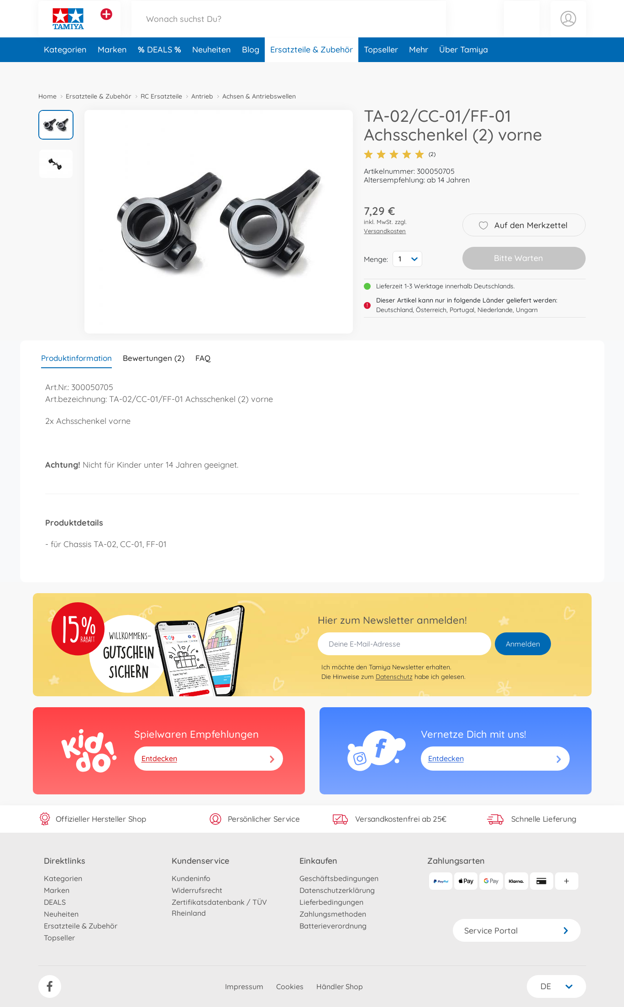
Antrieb (202, 96)
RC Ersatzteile (161, 96)
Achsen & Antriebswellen (259, 96)
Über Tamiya (463, 70)
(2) (399, 154)
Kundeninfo (191, 878)
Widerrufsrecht (197, 890)
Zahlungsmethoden (332, 913)
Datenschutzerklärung (337, 890)
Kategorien (65, 70)
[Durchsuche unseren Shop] (288, 29)
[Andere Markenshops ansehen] (106, 25)
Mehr (418, 70)
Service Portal (516, 930)
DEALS (160, 70)
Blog (250, 70)
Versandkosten (385, 231)
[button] (522, 29)
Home (47, 96)
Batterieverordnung (333, 925)
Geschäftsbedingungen (338, 878)
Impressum (244, 986)
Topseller (381, 70)
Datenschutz (394, 677)
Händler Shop (339, 986)
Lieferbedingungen (331, 902)
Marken (112, 70)
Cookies (290, 986)
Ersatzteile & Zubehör (311, 70)
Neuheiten (211, 70)
